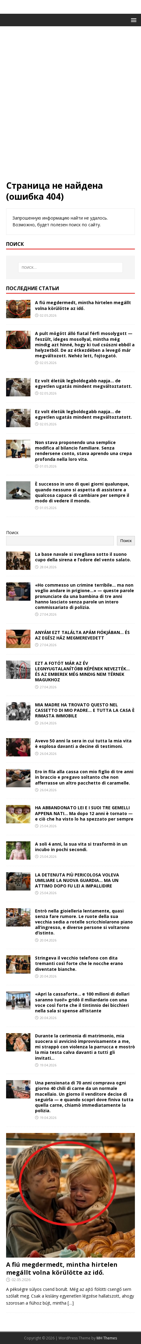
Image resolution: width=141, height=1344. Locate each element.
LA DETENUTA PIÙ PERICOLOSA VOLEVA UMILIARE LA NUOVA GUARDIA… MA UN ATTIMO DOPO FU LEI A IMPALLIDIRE (77, 880)
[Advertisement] (70, 106)
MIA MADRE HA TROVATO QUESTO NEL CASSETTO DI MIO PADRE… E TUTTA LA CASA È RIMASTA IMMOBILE (85, 710)
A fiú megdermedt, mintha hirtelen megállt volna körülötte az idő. (83, 305)
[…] (71, 1303)
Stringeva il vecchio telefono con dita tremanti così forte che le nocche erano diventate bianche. (79, 963)
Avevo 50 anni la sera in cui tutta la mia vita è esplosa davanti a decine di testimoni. (83, 743)
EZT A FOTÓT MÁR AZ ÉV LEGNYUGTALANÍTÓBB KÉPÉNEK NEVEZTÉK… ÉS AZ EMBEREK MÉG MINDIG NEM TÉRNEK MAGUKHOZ (82, 671)
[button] (132, 19)
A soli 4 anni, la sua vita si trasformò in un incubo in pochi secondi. (81, 846)
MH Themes (107, 1338)
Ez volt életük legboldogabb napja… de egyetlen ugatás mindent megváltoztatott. (83, 383)
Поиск (12, 532)
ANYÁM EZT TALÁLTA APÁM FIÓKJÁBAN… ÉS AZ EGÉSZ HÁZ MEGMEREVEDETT (82, 635)
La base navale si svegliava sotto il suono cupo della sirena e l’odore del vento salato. (83, 557)
